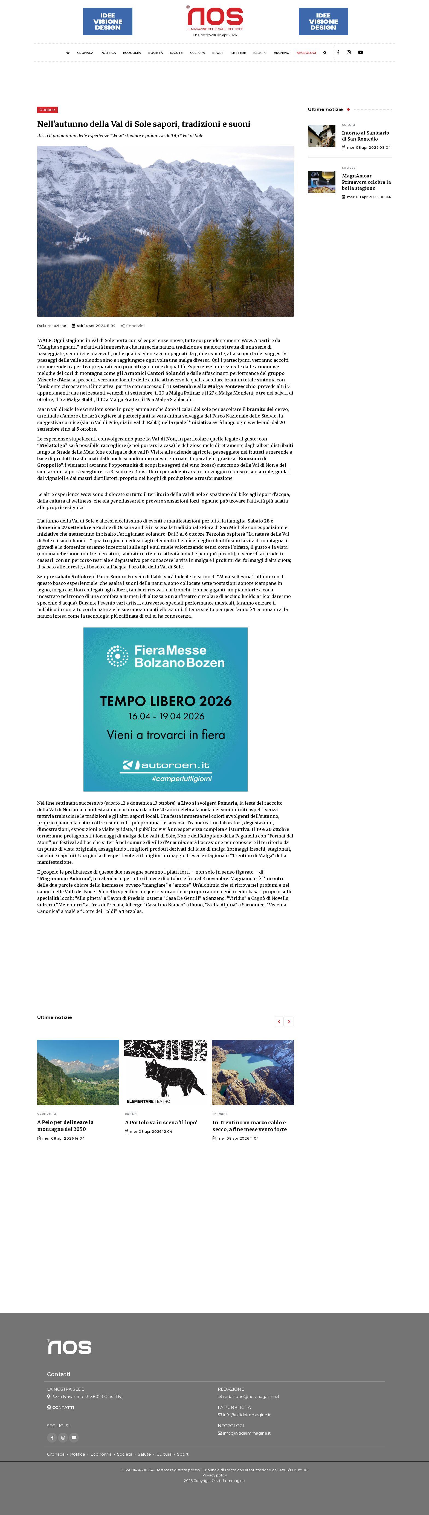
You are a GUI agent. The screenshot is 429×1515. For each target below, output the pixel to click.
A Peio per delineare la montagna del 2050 (65, 1125)
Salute (144, 1454)
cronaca (220, 1114)
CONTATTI (60, 1407)
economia (46, 1113)
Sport (183, 1454)
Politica (77, 1454)
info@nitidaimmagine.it (247, 1415)
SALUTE (176, 53)
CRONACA (85, 53)
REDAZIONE (231, 1389)
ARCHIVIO (281, 53)
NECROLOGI (306, 53)
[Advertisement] (165, 965)
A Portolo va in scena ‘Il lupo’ (161, 1122)
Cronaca (56, 1454)
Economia (101, 1454)
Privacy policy (214, 1475)
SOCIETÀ (155, 53)
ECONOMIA (132, 53)
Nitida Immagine (230, 1481)
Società (124, 1454)
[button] (279, 1021)
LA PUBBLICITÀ (234, 1407)
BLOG (258, 53)
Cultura (164, 1454)
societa (349, 167)
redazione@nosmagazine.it (251, 1396)
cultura (131, 1114)
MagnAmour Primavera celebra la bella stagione (366, 182)
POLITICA (108, 53)
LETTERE (238, 53)
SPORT (218, 53)
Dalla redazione (51, 326)
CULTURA (197, 53)
